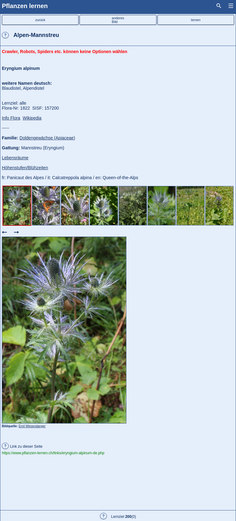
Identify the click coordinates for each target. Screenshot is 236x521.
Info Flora (11, 118)
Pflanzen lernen (25, 5)
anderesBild (118, 20)
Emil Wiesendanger (32, 426)
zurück (40, 20)
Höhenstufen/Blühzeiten (25, 167)
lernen (196, 20)
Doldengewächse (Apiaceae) (47, 137)
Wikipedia (32, 118)
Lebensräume (15, 157)
